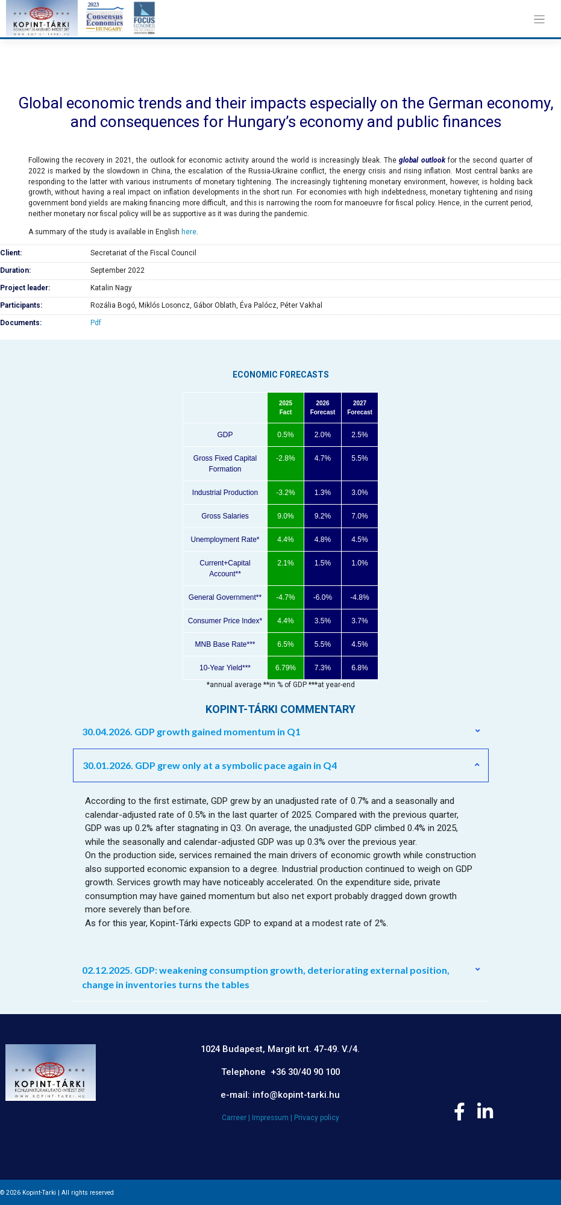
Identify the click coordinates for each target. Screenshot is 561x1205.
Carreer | (237, 1117)
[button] (281, 731)
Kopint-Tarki (39, 1192)
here (188, 232)
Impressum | (273, 1117)
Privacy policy (316, 1117)
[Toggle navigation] (539, 19)
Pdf (95, 323)
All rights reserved (87, 1192)
